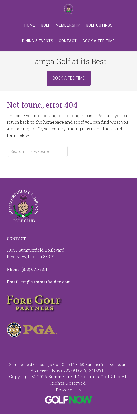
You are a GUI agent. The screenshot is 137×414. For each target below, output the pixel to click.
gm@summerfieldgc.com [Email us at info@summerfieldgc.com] (45, 281)
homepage (53, 122)
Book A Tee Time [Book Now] (69, 78)
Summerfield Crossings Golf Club (68, 9)
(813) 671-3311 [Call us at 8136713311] (34, 269)
